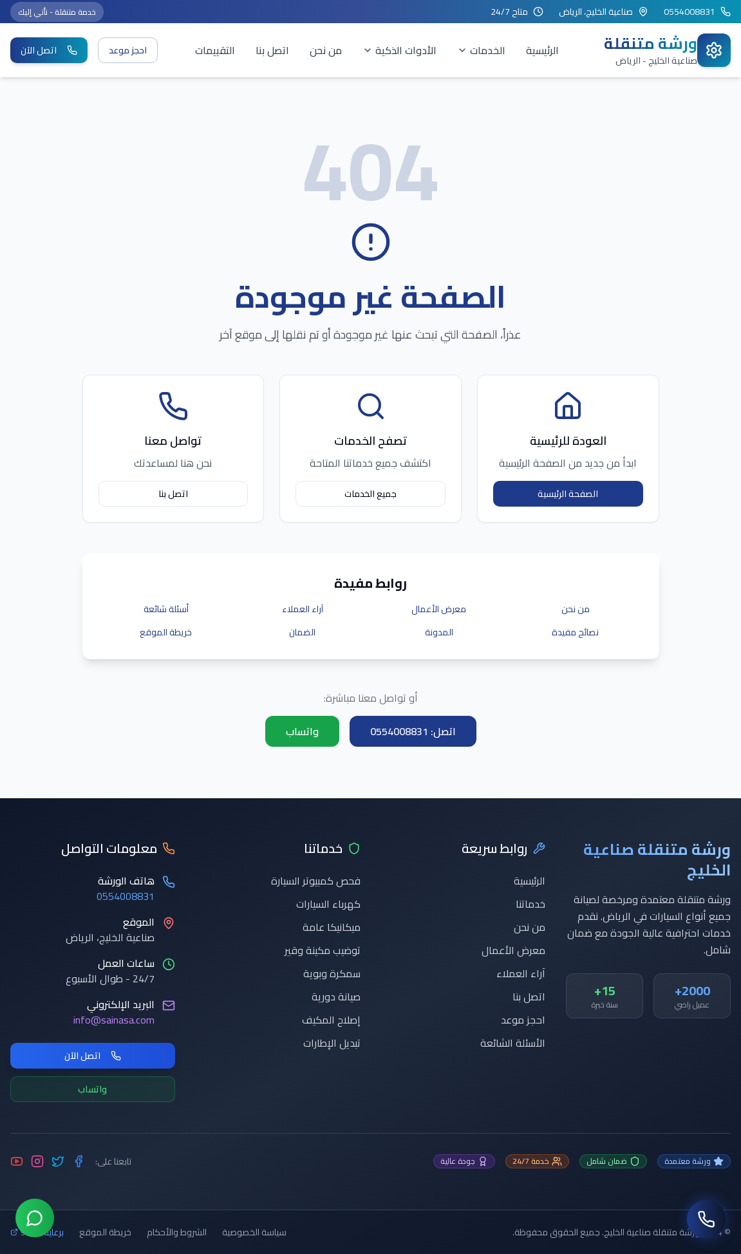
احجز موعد (128, 50)
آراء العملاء (302, 609)
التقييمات (215, 50)
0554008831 (126, 896)
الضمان (302, 632)
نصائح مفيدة (575, 632)
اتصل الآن (49, 50)
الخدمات (481, 50)
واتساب (302, 731)
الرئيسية (542, 50)
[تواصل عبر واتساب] (34, 1219)
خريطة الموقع (166, 632)
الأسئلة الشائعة (512, 1043)
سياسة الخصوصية (254, 1232)
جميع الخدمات (370, 493)
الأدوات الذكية (399, 50)
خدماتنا (530, 904)
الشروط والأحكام (177, 1232)
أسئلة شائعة (166, 609)
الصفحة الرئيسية (568, 493)
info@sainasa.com (114, 1019)
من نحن (326, 50)
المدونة (439, 632)
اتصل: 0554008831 (413, 731)
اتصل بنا (272, 50)
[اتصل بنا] (706, 1219)
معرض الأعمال (438, 609)
